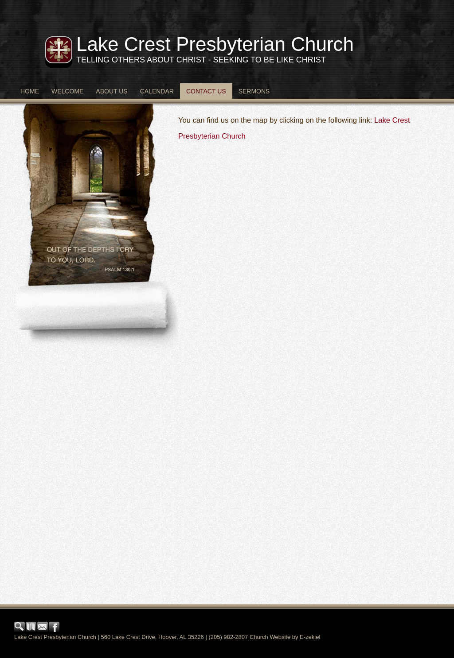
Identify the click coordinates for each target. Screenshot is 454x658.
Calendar (157, 91)
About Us (111, 91)
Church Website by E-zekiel (285, 637)
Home (29, 91)
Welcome (67, 91)
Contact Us (206, 91)
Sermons (254, 91)
